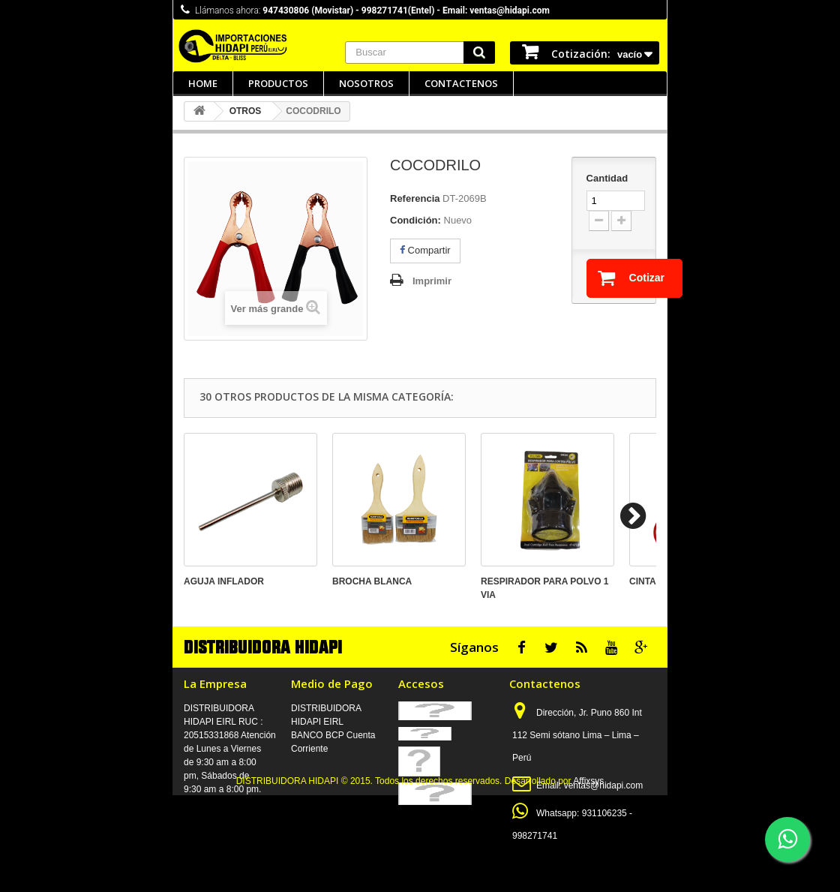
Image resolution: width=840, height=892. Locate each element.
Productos (278, 83)
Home (203, 83)
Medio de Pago (332, 683)
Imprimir (432, 281)
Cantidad (607, 178)
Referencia (415, 198)
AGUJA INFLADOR (224, 581)
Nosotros (366, 83)
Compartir (425, 250)
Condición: (415, 220)
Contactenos (461, 83)
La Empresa (215, 683)
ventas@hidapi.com (604, 785)
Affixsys (588, 877)
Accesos (421, 683)
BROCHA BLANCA (372, 581)
